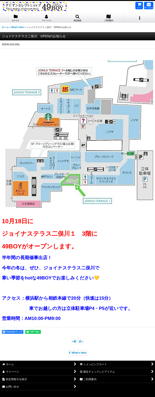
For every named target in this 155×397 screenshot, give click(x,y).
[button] (77, 18)
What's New (77, 352)
